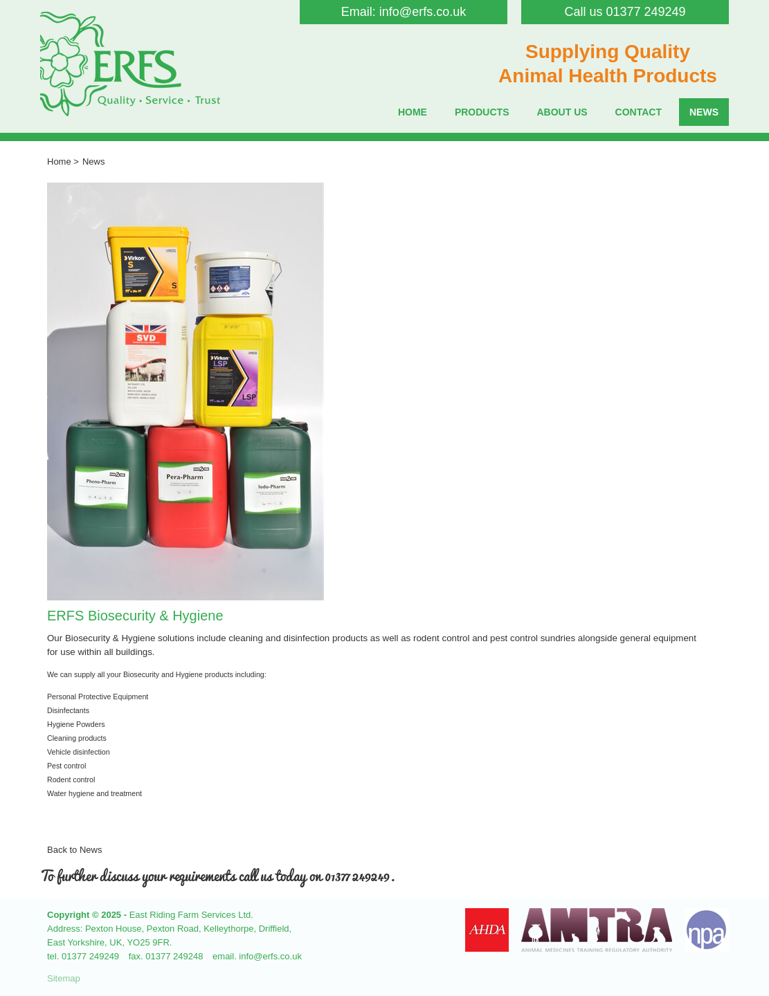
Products (482, 112)
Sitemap (63, 978)
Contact (638, 112)
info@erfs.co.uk (422, 12)
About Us (561, 112)
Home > (63, 161)
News (703, 112)
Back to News (74, 850)
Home (412, 112)
